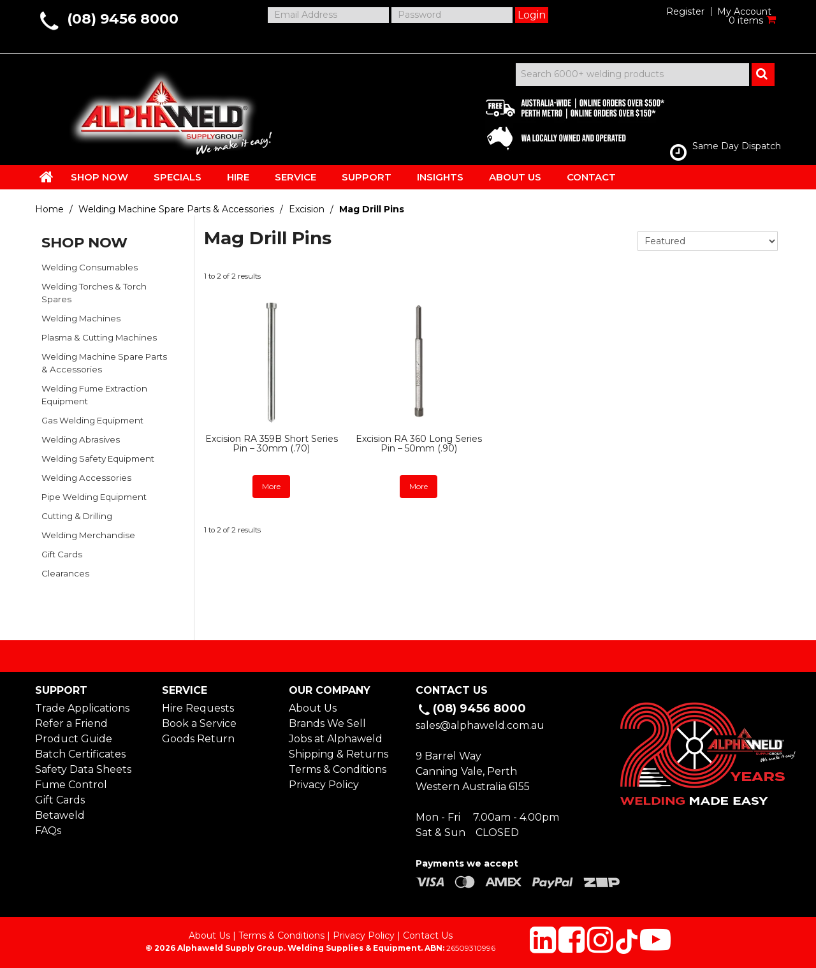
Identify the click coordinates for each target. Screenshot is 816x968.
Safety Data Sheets (83, 769)
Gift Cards (61, 554)
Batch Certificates (80, 754)
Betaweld (60, 815)
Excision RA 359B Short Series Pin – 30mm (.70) (271, 443)
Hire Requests (198, 708)
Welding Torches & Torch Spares (94, 292)
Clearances (65, 573)
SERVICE (295, 177)
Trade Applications (82, 708)
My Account (744, 11)
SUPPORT (366, 177)
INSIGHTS (440, 177)
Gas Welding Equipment (92, 420)
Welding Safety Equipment (97, 458)
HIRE (238, 177)
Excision (306, 209)
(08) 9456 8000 (122, 18)
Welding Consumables (89, 267)
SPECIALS (177, 177)
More (271, 486)
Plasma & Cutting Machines (99, 337)
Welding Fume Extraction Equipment (94, 394)
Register (685, 11)
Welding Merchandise (88, 535)
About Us (313, 708)
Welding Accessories (86, 478)
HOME (46, 176)
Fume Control (71, 785)
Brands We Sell (327, 723)
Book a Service (199, 723)
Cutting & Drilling (76, 516)
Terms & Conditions (337, 769)
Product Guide (73, 739)
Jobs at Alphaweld (335, 739)
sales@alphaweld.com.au (480, 725)
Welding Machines (80, 318)
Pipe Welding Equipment (94, 497)
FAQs (48, 831)
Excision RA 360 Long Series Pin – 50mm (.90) (419, 443)
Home (49, 209)
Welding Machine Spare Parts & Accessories (176, 209)
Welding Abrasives (80, 439)
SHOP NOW (99, 177)
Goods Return (198, 739)
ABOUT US (515, 177)
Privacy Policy (324, 785)
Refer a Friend (71, 723)
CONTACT (591, 177)
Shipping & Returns (338, 754)
